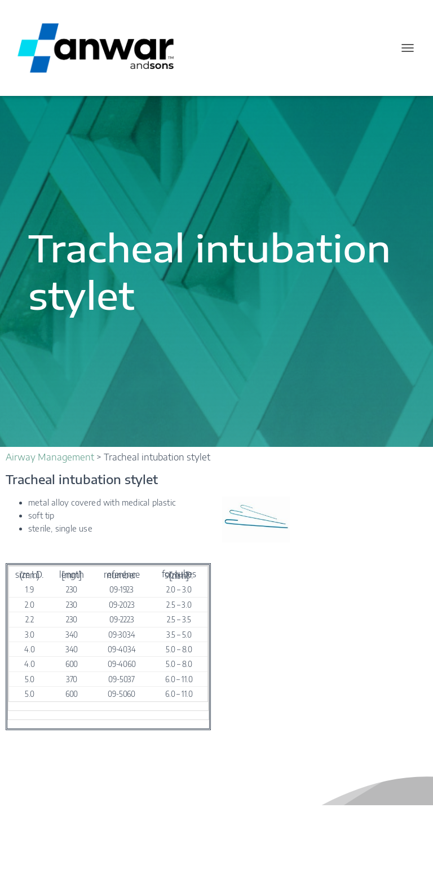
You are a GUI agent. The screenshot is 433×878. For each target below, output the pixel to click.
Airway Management (50, 457)
